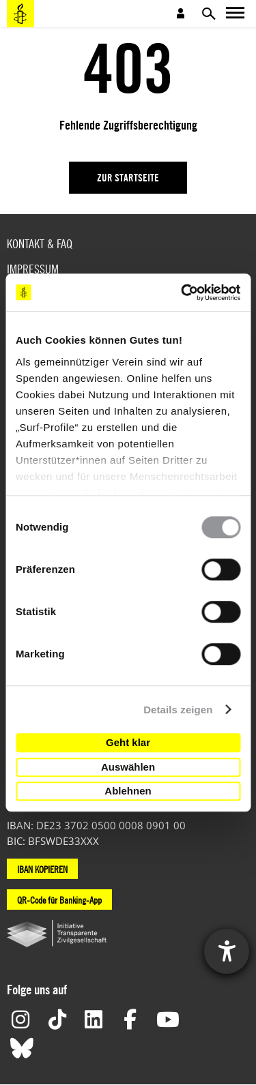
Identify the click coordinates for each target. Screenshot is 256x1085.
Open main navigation (235, 13)
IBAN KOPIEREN (42, 869)
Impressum (33, 269)
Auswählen (128, 767)
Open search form (208, 13)
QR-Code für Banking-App (59, 899)
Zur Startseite (128, 177)
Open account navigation (181, 13)
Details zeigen (177, 709)
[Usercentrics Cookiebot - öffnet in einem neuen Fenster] (182, 292)
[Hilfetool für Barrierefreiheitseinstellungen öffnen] (226, 951)
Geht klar (128, 742)
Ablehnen (127, 791)
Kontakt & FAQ (39, 244)
